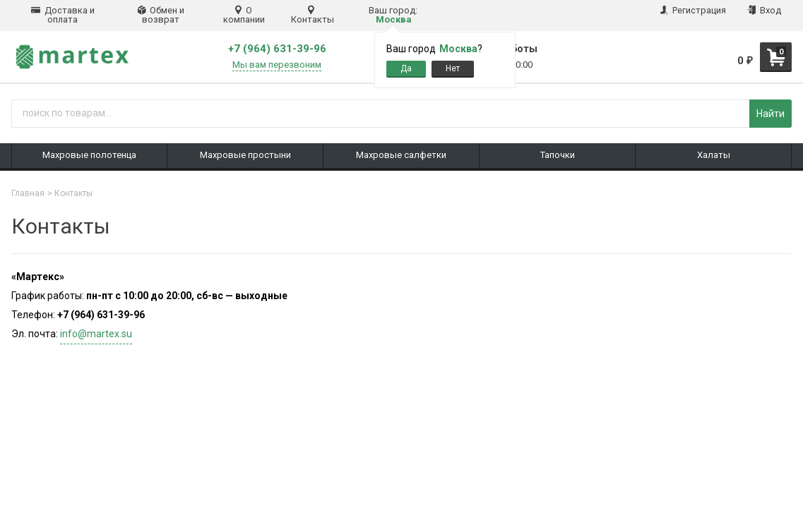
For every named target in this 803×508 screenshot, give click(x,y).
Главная (27, 193)
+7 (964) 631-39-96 (277, 49)
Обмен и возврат (161, 15)
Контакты (312, 15)
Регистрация (693, 10)
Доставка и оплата (63, 15)
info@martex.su (96, 333)
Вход (764, 10)
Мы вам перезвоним (276, 65)
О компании (244, 15)
